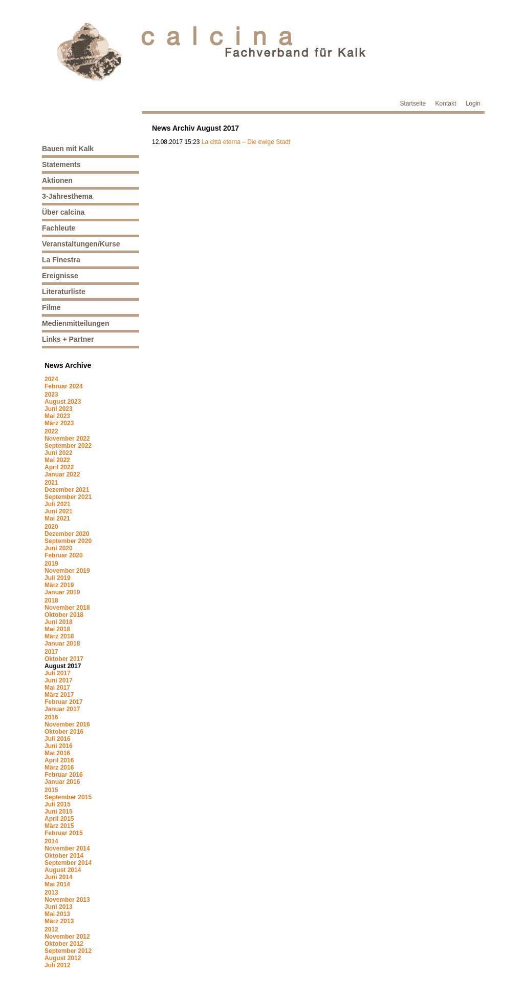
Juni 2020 (59, 548)
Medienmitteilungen (75, 323)
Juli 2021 (58, 504)
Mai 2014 (57, 884)
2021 (51, 482)
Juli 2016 (58, 738)
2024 (51, 379)
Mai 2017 (57, 687)
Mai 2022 (57, 460)
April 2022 (59, 467)
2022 (51, 431)
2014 (51, 841)
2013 (51, 892)
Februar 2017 (64, 702)
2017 (51, 651)
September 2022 (68, 445)
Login (473, 103)
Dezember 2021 (67, 489)
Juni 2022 (59, 453)
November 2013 (67, 899)
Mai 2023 (57, 416)
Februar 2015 (64, 833)
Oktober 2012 (64, 943)
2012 (51, 929)
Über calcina (63, 212)
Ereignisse (60, 276)
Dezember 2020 (67, 533)
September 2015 (68, 797)
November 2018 (67, 607)
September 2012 (68, 951)
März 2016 (59, 767)
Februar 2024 (64, 386)
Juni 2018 (59, 622)
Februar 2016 (64, 774)
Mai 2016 (57, 753)
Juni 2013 (59, 906)
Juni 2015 (59, 811)
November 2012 (67, 936)
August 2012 (63, 958)
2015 (51, 790)
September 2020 (68, 541)
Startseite (413, 103)
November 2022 (67, 438)
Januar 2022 (62, 474)
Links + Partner (68, 339)
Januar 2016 (62, 781)
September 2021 (68, 497)
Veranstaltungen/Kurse (81, 244)
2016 (51, 717)
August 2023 (63, 401)
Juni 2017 (59, 680)
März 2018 (59, 636)
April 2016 (59, 760)
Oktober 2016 (64, 731)
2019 (51, 563)
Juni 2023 (59, 408)
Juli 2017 (58, 673)
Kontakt (445, 103)
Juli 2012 (58, 965)
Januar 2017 (62, 709)
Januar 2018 (62, 643)
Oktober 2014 (64, 855)
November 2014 (67, 848)
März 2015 (59, 826)
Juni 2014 (59, 877)
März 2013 (59, 921)
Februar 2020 (64, 555)
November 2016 (67, 724)
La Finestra (61, 260)
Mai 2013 (57, 914)
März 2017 (59, 694)
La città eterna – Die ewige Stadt (246, 142)
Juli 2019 (58, 578)
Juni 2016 (59, 746)
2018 (51, 600)
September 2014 (68, 862)
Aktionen (57, 180)
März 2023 (59, 423)
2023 (51, 394)
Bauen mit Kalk (68, 148)
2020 (51, 526)
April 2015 (59, 818)
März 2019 (59, 585)
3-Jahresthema (67, 196)
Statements (61, 164)
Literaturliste (63, 291)
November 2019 (67, 570)
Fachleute (58, 228)
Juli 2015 (58, 804)
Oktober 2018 (64, 614)
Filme (51, 307)
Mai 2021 (57, 518)
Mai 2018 (57, 629)
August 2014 (63, 870)
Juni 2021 (59, 511)
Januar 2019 (62, 592)
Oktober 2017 (64, 658)
